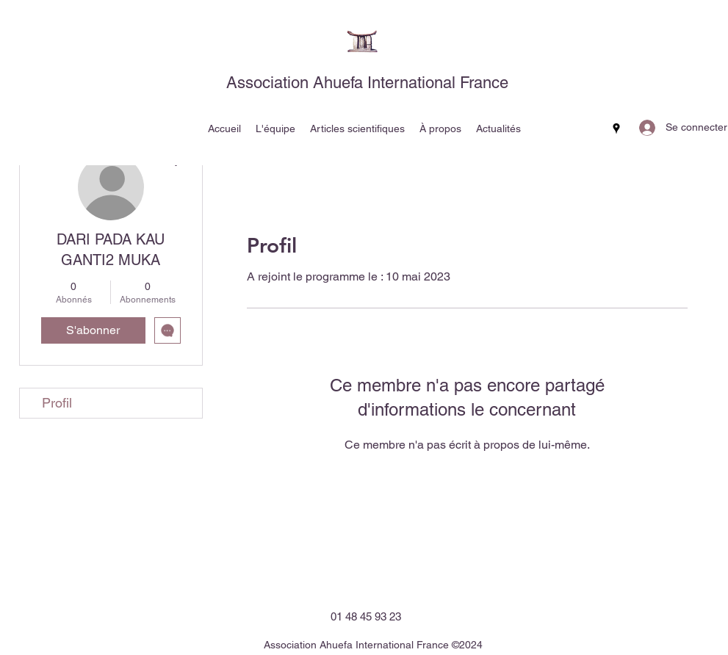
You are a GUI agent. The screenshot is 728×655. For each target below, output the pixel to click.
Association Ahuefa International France (367, 82)
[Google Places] (616, 128)
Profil (57, 402)
